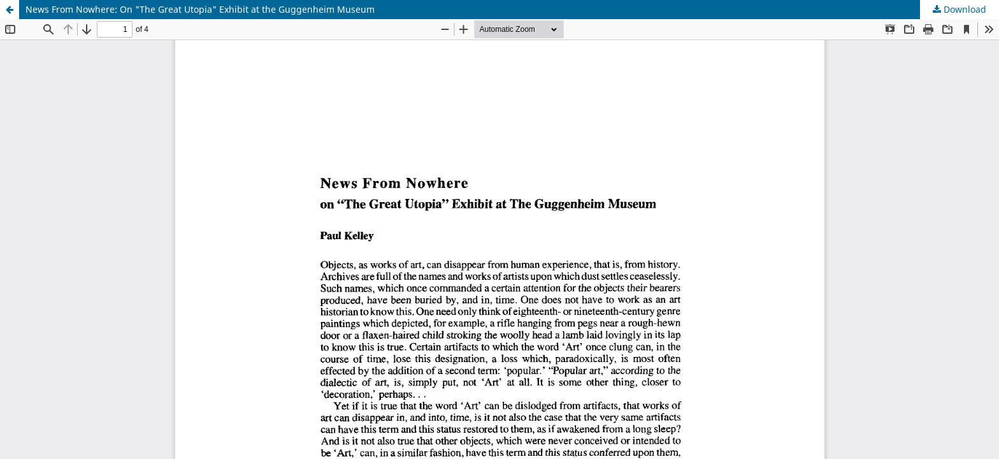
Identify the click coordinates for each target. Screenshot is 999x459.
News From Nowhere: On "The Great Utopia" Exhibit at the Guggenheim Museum (200, 9)
